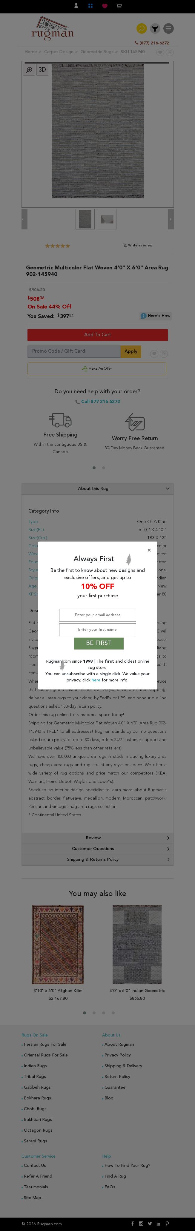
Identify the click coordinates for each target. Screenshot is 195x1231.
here (97, 680)
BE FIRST (99, 644)
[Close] (99, 550)
